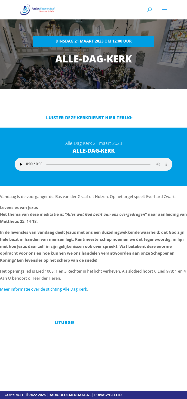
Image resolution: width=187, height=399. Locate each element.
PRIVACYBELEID (108, 395)
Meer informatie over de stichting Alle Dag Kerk (43, 289)
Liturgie (65, 322)
